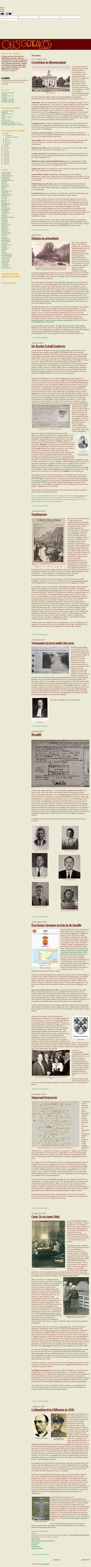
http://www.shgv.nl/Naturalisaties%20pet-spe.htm (43, 1540)
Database (4, 94)
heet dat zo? (50, 1302)
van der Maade (6, 255)
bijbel (3, 182)
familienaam (5, 194)
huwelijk (4, 211)
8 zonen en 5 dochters (45, 371)
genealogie (5, 203)
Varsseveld (5, 258)
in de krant (40, 619)
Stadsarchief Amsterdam (37, 1548)
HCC (3, 206)
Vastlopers (4, 97)
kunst (3, 223)
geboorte (4, 200)
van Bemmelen (6, 254)
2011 (5, 150)
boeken (4, 185)
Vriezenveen (5, 268)
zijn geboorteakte (42, 273)
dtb (2, 189)
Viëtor (3, 115)
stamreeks (4, 248)
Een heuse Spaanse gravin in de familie (56, 925)
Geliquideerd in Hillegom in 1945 (52, 1409)
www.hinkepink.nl (35, 1546)
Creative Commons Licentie (13, 82)
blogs (3, 183)
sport (3, 246)
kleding (4, 220)
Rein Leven (5, 242)
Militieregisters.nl (35, 1538)
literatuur (4, 228)
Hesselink (4, 208)
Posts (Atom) (45, 1564)
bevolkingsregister (7, 180)
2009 (5, 154)
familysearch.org (66, 794)
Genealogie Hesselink (8, 93)
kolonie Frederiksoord (41, 106)
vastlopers (4, 260)
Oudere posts (85, 1559)
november (8, 135)
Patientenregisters (54, 112)
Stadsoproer (39, 514)
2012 (5, 148)
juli (6, 138)
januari (7, 144)
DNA (3, 188)
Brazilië (36, 734)
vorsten (4, 266)
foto (3, 199)
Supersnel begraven (44, 1097)
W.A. (68, 1463)
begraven (4, 177)
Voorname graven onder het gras (52, 643)
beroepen (4, 179)
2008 (5, 156)
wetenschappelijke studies (80, 581)
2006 (5, 160)
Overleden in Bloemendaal (48, 62)
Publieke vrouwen (7, 117)
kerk (3, 219)
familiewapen (5, 195)
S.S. (57, 1471)
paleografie (5, 239)
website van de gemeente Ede (66, 282)
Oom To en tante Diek (45, 1216)
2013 (5, 146)
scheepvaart (5, 245)
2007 (5, 158)
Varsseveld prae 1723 (7, 96)
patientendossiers (64, 223)
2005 (5, 162)
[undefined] (8, 14)
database (74, 813)
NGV (3, 235)
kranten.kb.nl (61, 1374)
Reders (3, 118)
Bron (51, 1078)
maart (7, 140)
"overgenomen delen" (65, 1327)
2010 (5, 152)
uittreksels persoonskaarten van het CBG (66, 1349)
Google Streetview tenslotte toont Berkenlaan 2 (59, 320)
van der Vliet (5, 257)
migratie (4, 229)
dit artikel (36, 214)
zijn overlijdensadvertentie (75, 1259)
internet (4, 215)
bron (39, 499)
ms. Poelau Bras (6, 120)
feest (3, 197)
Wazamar (80, 984)
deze (84, 401)
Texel (3, 252)
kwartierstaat (5, 225)
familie (3, 192)
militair (4, 231)
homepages (5, 209)
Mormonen (5, 234)
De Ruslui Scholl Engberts (48, 346)
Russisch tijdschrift (79, 495)
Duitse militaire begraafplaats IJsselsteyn (74, 1518)
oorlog (3, 237)
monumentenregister (37, 320)
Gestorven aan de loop (8, 121)
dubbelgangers (6, 191)
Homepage (56, 1559)
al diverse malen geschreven (64, 350)
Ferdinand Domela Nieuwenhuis (48, 590)
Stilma (3, 249)
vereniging (4, 262)
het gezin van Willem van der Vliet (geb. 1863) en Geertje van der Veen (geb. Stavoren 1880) (74, 950)
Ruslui (3, 243)
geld (3, 202)
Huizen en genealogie (45, 238)
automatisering (6, 176)
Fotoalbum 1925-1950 (8, 102)
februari (7, 142)
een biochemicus (36, 477)
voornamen (5, 265)
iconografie (5, 212)
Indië (3, 214)
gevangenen (5, 205)
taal (3, 251)
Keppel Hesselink (6, 217)
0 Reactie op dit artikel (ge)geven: (40, 229)
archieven (4, 174)
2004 (5, 164)
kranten (4, 222)
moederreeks (5, 232)
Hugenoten (5, 112)
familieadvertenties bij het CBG (51, 1313)
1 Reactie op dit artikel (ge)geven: (40, 337)
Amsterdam (5, 172)
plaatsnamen (5, 240)
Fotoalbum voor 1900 (8, 99)
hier (45, 624)
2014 (5, 133)
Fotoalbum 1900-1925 (8, 100)
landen (3, 226)
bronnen (4, 186)
